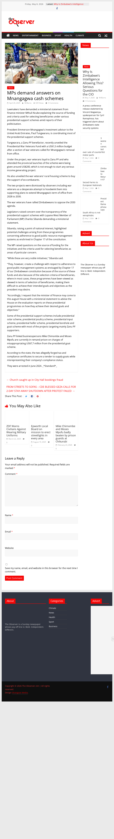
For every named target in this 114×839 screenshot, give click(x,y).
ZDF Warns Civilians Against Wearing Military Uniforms (16, 430)
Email (9, 531)
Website (9, 548)
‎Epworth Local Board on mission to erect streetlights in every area (40, 432)
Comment (11, 473)
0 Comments (52, 103)
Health (68, 35)
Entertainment (30, 35)
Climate (80, 35)
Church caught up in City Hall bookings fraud (34, 379)
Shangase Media (20, 692)
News (16, 35)
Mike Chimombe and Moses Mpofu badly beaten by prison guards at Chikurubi (66, 433)
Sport (58, 35)
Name (9, 515)
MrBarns (28, 103)
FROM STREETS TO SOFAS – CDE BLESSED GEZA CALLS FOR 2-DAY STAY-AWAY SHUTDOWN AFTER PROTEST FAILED (41, 389)
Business (46, 35)
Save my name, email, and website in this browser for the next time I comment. (41, 570)
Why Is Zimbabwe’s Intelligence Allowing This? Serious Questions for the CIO (93, 82)
